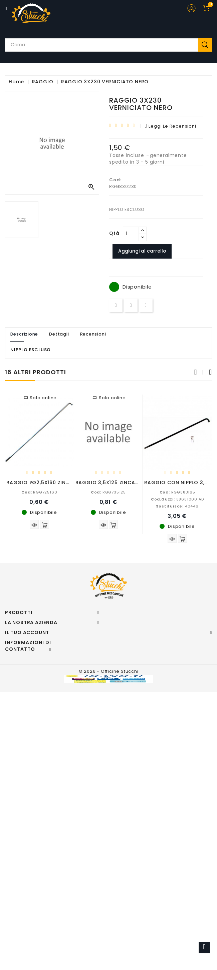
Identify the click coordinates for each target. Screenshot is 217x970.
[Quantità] (131, 234)
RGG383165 (177, 492)
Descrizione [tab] (24, 334)
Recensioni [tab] (94, 334)
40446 (177, 506)
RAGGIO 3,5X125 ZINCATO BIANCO (120, 482)
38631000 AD (177, 499)
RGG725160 (39, 492)
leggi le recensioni (170, 126)
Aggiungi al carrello (142, 251)
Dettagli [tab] (59, 334)
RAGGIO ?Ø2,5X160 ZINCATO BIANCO (54, 482)
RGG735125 (108, 492)
